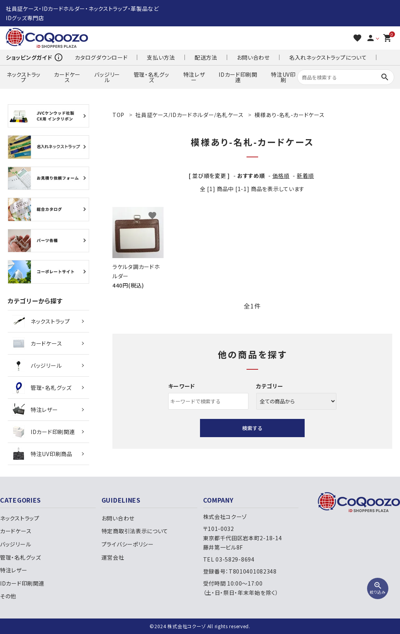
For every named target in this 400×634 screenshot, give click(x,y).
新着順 (305, 175)
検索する (252, 428)
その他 (8, 596)
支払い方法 (161, 57)
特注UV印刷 (283, 77)
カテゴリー (269, 386)
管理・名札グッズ (151, 77)
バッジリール (107, 77)
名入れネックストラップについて (328, 57)
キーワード (181, 386)
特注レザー (194, 77)
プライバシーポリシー (128, 544)
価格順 (281, 175)
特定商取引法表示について (135, 531)
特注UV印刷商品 (42, 454)
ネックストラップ (24, 77)
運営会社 (113, 557)
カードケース (67, 77)
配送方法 (206, 57)
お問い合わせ (253, 57)
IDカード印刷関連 (238, 77)
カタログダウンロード (101, 57)
